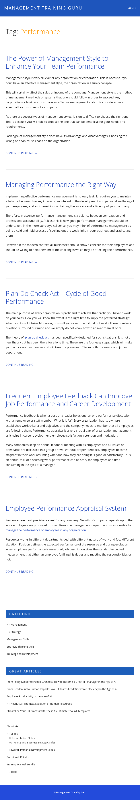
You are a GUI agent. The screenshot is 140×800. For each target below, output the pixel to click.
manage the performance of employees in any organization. (46, 530)
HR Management (17, 624)
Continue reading (21, 153)
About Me (12, 726)
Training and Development (22, 654)
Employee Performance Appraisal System (66, 508)
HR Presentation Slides (21, 738)
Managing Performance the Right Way (61, 184)
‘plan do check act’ (36, 337)
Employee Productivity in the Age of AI (29, 696)
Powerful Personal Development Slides (32, 750)
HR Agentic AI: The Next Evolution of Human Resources (39, 703)
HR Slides (12, 733)
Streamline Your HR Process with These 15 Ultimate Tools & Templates (48, 711)
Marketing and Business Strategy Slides (32, 742)
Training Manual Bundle (21, 764)
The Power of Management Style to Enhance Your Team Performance (57, 62)
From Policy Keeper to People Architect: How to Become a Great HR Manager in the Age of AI (61, 681)
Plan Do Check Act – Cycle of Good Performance (56, 297)
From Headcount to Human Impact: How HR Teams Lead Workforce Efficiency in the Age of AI (62, 689)
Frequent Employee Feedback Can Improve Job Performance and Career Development (69, 399)
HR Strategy (14, 632)
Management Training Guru (43, 8)
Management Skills (18, 639)
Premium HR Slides (18, 757)
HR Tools (12, 771)
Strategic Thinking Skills (20, 646)
